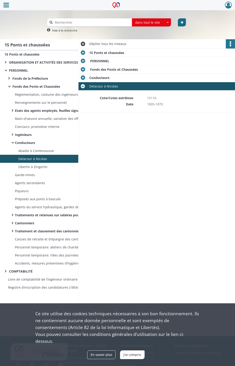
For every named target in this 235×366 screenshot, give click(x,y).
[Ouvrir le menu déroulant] (6, 5)
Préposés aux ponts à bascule (38, 199)
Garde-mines (25, 175)
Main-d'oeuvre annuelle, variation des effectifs (51, 118)
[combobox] (151, 22)
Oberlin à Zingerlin (33, 167)
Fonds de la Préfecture (29, 78)
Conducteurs (25, 143)
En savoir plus (101, 354)
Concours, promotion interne (37, 126)
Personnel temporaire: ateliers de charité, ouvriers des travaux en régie (61, 247)
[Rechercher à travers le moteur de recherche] (92, 22)
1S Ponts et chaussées (22, 54)
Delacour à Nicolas (32, 159)
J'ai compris (132, 354)
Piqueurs (22, 191)
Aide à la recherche (64, 30)
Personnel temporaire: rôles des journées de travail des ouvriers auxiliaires (61, 255)
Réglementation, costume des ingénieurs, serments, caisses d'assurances (61, 94)
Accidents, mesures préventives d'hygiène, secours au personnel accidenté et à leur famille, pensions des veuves (61, 263)
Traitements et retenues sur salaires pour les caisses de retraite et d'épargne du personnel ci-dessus (61, 215)
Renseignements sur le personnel (41, 102)
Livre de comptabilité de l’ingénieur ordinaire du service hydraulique (54, 279)
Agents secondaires (30, 183)
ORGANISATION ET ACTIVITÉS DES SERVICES (43, 62)
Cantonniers (24, 223)
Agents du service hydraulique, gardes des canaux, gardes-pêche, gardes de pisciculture (61, 207)
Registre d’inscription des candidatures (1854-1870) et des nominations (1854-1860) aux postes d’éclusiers (54, 287)
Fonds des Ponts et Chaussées (35, 86)
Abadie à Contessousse (36, 151)
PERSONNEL (18, 70)
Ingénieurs (23, 134)
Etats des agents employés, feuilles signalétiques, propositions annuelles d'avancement (61, 110)
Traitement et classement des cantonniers (49, 231)
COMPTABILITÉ (20, 271)
